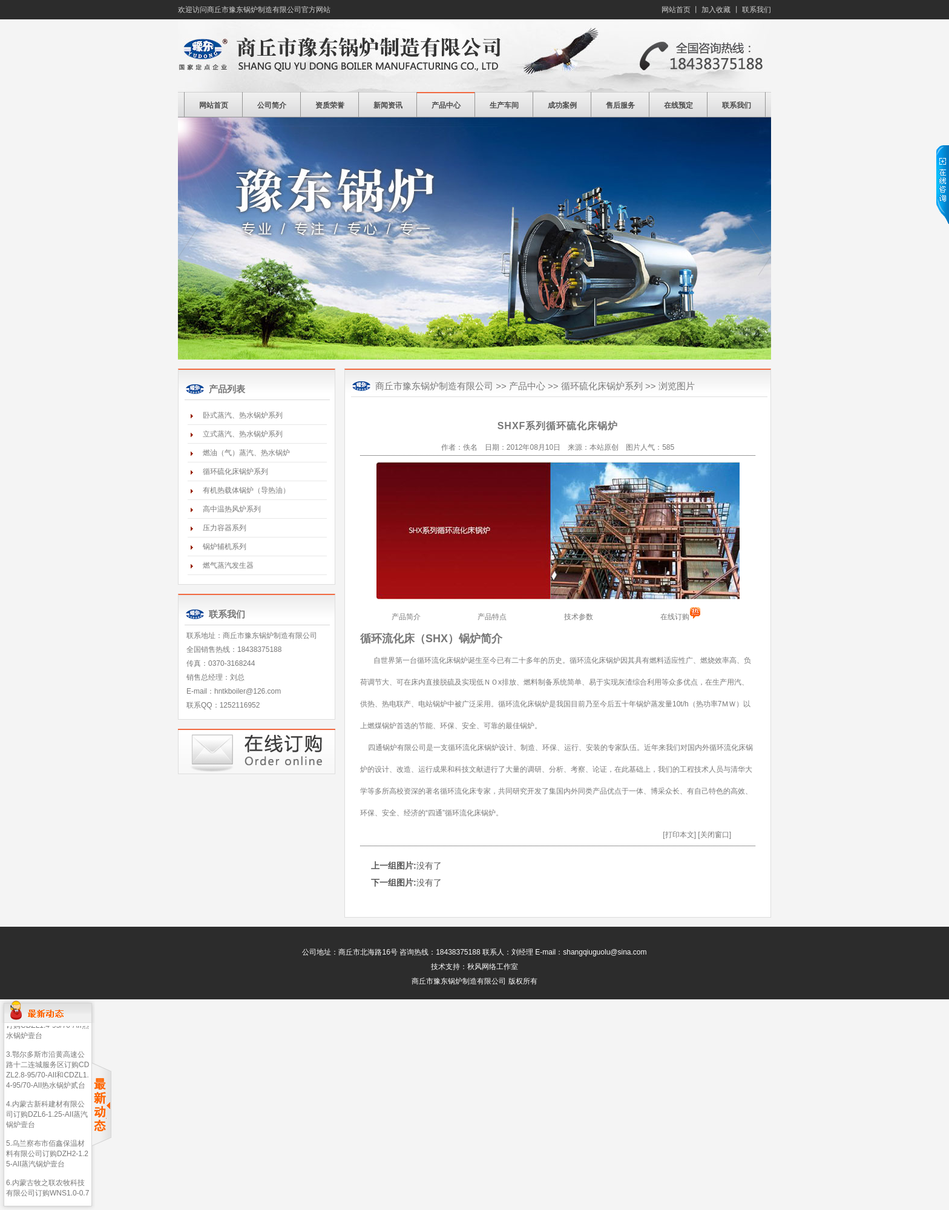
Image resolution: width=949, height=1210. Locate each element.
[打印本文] (679, 834)
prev (189, 249)
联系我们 (756, 9)
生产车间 (504, 105)
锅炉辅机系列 (224, 546)
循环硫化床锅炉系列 (235, 471)
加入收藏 (716, 9)
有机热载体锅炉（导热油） (246, 490)
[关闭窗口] (714, 834)
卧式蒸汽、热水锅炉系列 (243, 415)
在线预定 (678, 105)
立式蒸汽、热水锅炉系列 (243, 434)
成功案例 (562, 105)
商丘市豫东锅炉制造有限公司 (474, 55)
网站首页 (676, 9)
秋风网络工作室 (492, 966)
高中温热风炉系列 (232, 509)
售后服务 (620, 105)
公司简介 (271, 105)
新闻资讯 (387, 105)
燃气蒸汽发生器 (228, 565)
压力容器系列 (224, 528)
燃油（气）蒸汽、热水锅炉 (246, 453)
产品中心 (446, 105)
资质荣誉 (329, 105)
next (759, 249)
